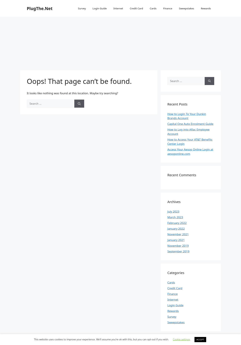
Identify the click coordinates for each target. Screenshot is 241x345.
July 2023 (173, 211)
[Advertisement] (120, 41)
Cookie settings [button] (181, 339)
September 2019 (178, 251)
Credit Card (136, 8)
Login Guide (100, 8)
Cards (153, 8)
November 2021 (178, 234)
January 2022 (176, 229)
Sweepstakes (186, 8)
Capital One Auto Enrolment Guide (190, 124)
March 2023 (175, 217)
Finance (167, 8)
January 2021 (176, 240)
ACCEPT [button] (200, 339)
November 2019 (178, 246)
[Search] (79, 104)
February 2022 (177, 223)
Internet (118, 8)
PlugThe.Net (40, 8)
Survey (82, 8)
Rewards (206, 8)
